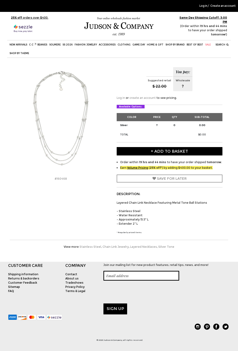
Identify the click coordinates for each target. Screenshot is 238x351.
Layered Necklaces (143, 246)
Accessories (107, 44)
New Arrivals (18, 44)
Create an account (223, 5)
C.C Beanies (38, 44)
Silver (124, 125)
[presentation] (138, 292)
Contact (71, 274)
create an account (142, 98)
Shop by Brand (175, 44)
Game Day (138, 44)
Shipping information (23, 274)
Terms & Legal (75, 291)
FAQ (11, 291)
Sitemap (14, 287)
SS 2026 (68, 44)
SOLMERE (55, 44)
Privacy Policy (75, 287)
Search (222, 44)
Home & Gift (155, 44)
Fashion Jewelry (86, 44)
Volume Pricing (137, 167)
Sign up (115, 308)
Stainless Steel (90, 246)
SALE (208, 44)
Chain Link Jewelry (115, 246)
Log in (203, 5)
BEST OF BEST (195, 44)
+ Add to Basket (169, 151)
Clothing (124, 44)
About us (72, 278)
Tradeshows (74, 282)
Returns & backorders (23, 278)
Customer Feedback (22, 282)
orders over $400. (29, 17)
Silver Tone (166, 246)
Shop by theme (19, 53)
